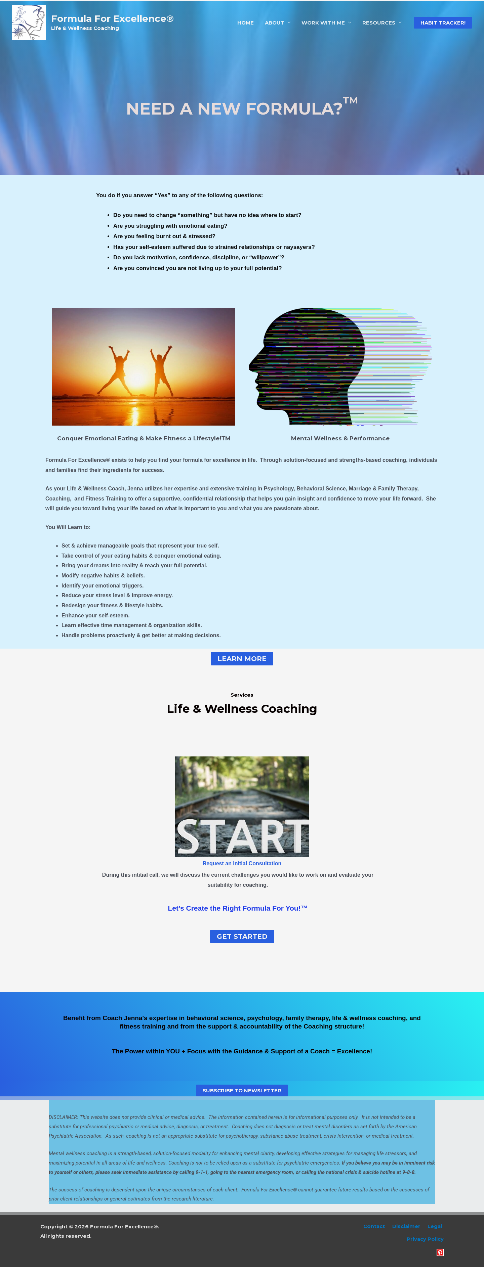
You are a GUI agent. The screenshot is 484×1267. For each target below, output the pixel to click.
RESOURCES (379, 22)
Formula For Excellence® (112, 18)
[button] (443, 23)
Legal (436, 1226)
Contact (379, 1226)
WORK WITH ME (324, 22)
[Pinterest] (440, 1252)
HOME (248, 22)
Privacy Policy (425, 1239)
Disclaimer (409, 1226)
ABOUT (276, 22)
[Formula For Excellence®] (29, 22)
